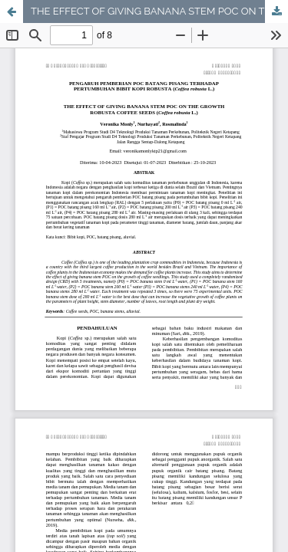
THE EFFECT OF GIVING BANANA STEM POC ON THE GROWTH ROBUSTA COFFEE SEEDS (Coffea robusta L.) (159, 11)
